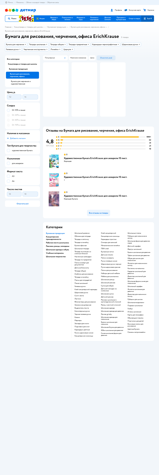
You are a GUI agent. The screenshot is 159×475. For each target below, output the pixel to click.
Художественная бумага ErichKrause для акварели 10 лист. (95, 165)
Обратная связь (51, 377)
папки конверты (107, 265)
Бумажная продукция (56, 27)
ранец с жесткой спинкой (111, 312)
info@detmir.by (61, 420)
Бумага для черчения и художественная (21, 82)
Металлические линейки (110, 253)
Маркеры (78, 328)
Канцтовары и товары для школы (28, 27)
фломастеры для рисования (85, 309)
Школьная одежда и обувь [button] (57, 257)
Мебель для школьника (109, 284)
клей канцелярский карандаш (86, 297)
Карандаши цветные (82, 337)
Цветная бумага (133, 336)
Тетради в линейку (82, 250)
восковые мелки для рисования (135, 332)
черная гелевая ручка (83, 322)
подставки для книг (82, 334)
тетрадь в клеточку (82, 247)
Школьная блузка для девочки (112, 335)
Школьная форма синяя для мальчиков (138, 290)
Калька (77, 325)
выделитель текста (82, 315)
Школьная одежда (108, 315)
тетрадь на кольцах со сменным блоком (83, 260)
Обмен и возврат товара (54, 365)
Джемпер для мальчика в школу (137, 303)
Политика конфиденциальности (57, 371)
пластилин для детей (136, 328)
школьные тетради (82, 256)
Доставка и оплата (52, 362)
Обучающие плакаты (135, 325)
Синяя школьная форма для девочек (111, 342)
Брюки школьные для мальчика (109, 330)
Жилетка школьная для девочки (136, 298)
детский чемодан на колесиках (109, 297)
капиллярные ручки (82, 318)
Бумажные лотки (107, 259)
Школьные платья (134, 240)
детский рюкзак (107, 304)
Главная (8, 27)
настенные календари (83, 264)
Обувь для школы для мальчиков (136, 267)
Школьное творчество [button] (56, 264)
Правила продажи (52, 368)
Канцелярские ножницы (110, 244)
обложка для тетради (83, 244)
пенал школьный (81, 291)
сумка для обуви (107, 293)
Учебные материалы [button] (55, 260)
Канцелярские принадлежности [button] (53, 245)
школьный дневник (82, 240)
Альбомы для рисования (84, 281)
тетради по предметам (83, 267)
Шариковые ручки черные (111, 271)
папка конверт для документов (82, 271)
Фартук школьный (134, 257)
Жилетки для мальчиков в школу (137, 272)
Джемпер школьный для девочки (137, 285)
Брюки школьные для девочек (139, 260)
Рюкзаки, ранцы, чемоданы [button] (57, 253)
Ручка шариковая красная (110, 275)
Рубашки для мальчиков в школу (137, 244)
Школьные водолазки (136, 310)
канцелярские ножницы (84, 343)
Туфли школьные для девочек (139, 263)
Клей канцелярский (108, 240)
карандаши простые (108, 247)
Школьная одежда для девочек (112, 318)
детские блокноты (82, 275)
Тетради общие (80, 278)
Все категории (13, 59)
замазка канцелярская (83, 312)
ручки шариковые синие (84, 340)
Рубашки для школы (135, 307)
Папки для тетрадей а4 (83, 288)
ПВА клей (105, 256)
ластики (78, 306)
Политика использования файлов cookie (60, 374)
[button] (12, 19)
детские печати (107, 262)
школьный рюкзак (108, 290)
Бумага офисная (81, 253)
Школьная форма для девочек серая (139, 249)
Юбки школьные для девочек (112, 338)
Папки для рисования (109, 278)
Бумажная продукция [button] (55, 240)
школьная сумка (107, 301)
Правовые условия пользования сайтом (44, 406)
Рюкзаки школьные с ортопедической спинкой (111, 308)
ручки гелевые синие (109, 268)
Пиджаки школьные (135, 313)
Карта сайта (49, 380)
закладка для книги (82, 331)
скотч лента (79, 303)
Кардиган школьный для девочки (137, 280)
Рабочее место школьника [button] (57, 250)
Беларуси (20, 408)
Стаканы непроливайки (136, 340)
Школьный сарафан (135, 294)
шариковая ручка (81, 300)
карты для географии (135, 322)
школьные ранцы (107, 287)
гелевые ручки (80, 294)
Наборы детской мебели (110, 281)
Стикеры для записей (109, 250)
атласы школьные (134, 319)
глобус (130, 316)
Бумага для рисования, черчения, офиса (88, 27)
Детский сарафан (134, 253)
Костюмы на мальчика (136, 276)
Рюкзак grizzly (106, 322)
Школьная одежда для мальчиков (109, 326)
